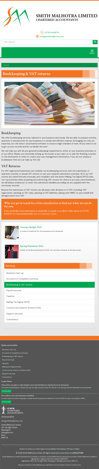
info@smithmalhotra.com (51, 36)
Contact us (30, 449)
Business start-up (15, 273)
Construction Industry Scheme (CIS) (23, 307)
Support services (14, 313)
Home (22, 449)
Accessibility (50, 449)
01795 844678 (52, 32)
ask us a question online (45, 213)
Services (6, 65)
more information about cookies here (66, 465)
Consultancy (12, 319)
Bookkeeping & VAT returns (19, 284)
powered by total (71, 453)
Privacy (70, 449)
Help (77, 449)
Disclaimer (61, 449)
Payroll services (13, 290)
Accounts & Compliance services (22, 278)
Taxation (10, 296)
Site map (40, 449)
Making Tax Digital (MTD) (18, 302)
